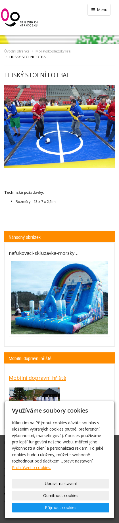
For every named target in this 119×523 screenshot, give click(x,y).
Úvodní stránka (17, 51)
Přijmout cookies (60, 507)
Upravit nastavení (61, 483)
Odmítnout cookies (60, 495)
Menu (99, 9)
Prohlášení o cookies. (31, 467)
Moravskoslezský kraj (53, 51)
